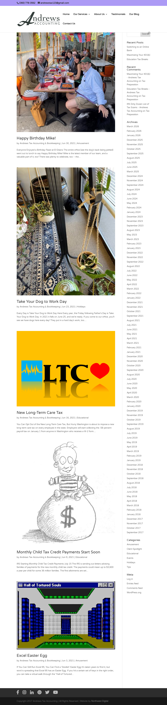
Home (66, 14)
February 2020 (134, 401)
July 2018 (132, 487)
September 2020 (135, 370)
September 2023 (135, 225)
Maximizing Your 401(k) (138, 55)
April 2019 (132, 447)
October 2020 (134, 365)
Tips (129, 567)
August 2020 (133, 374)
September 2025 (135, 153)
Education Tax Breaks (137, 59)
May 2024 (132, 203)
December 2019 (135, 410)
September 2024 (135, 185)
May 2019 (132, 442)
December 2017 (135, 519)
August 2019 (133, 429)
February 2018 (134, 510)
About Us (99, 14)
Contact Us (69, 24)
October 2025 (134, 149)
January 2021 (134, 352)
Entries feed (132, 583)
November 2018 (135, 469)
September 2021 (135, 316)
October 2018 (134, 474)
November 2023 (135, 221)
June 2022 (132, 275)
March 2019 (133, 451)
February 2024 (134, 207)
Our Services (80, 14)
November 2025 (135, 144)
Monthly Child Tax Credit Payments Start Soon (58, 552)
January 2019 (134, 460)
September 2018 (135, 478)
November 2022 (135, 257)
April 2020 (132, 392)
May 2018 (132, 496)
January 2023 (134, 248)
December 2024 (135, 176)
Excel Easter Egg (32, 655)
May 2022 (132, 280)
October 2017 (134, 528)
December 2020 (135, 356)
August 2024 (133, 189)
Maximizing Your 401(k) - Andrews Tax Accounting (138, 77)
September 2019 (135, 424)
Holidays (81, 306)
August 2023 (133, 230)
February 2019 (134, 456)
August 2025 (133, 158)
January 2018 (134, 514)
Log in (130, 579)
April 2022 (132, 284)
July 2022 (132, 271)
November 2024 (135, 180)
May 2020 (132, 388)
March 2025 (133, 171)
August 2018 (133, 483)
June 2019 (132, 438)
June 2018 (132, 492)
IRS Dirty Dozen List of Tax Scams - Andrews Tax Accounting (138, 107)
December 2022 (135, 253)
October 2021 (134, 311)
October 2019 (134, 420)
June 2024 (132, 198)
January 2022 (134, 298)
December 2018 (135, 465)
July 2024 (132, 194)
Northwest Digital (99, 701)
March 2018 (133, 505)
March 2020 (133, 397)
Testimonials (118, 14)
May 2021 (132, 334)
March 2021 (133, 343)
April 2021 (132, 338)
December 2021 (135, 302)
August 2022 (133, 266)
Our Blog (134, 14)
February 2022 (134, 293)
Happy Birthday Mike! (36, 138)
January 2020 (134, 406)
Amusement (83, 143)
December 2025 (135, 140)
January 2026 (134, 135)
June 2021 (132, 329)
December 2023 (135, 217)
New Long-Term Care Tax (40, 412)
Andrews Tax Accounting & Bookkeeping (40, 143)
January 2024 (134, 212)
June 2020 (132, 383)
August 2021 (133, 320)
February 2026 (134, 131)
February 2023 (134, 243)
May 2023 (132, 235)
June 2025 (132, 167)
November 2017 (135, 523)
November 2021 (135, 307)
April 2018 (132, 501)
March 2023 (133, 239)
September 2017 (135, 532)
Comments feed (135, 588)
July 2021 (132, 325)
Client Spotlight (134, 549)
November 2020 (135, 361)
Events (130, 558)
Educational (82, 418)
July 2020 (132, 379)
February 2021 (134, 347)
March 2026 (133, 126)
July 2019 (132, 433)
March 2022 (133, 289)
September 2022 (135, 262)
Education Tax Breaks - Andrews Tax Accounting (138, 92)
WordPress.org (134, 592)
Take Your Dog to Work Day (42, 301)
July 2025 (132, 162)
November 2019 (135, 415)
